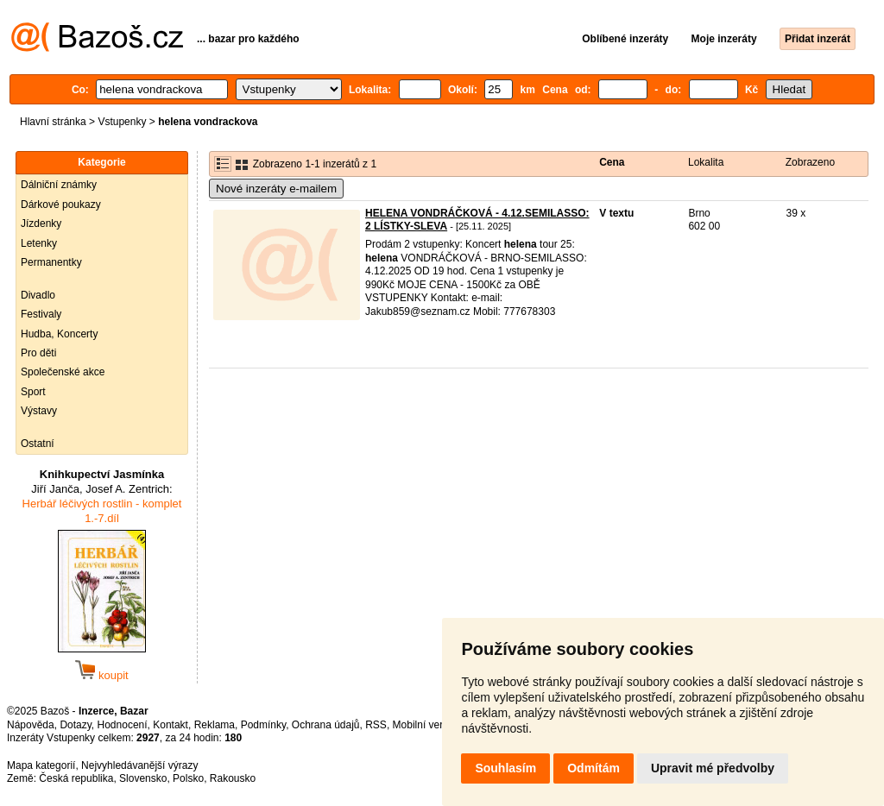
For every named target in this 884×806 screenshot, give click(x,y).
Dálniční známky (59, 185)
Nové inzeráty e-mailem (276, 188)
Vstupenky (122, 122)
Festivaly (41, 314)
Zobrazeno (810, 162)
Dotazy (75, 725)
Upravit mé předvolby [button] (712, 768)
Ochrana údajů (326, 725)
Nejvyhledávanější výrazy (139, 765)
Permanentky (51, 262)
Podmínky (263, 725)
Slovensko (143, 778)
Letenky (39, 243)
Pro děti (38, 353)
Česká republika (76, 778)
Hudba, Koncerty (59, 334)
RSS (376, 725)
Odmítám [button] (593, 768)
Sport (33, 392)
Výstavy (39, 411)
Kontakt (170, 725)
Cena (611, 162)
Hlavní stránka (53, 122)
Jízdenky (41, 223)
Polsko (188, 778)
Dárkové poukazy (61, 204)
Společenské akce (62, 372)
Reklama (214, 725)
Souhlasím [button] (505, 768)
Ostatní (37, 444)
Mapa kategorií (41, 765)
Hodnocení (123, 725)
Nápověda (30, 725)
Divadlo (38, 295)
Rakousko (233, 778)
